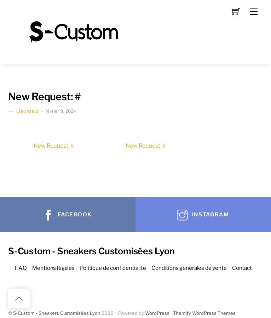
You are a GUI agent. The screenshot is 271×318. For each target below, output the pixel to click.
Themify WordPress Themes (204, 313)
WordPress (157, 313)
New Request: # (44, 96)
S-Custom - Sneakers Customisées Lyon (56, 313)
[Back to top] (19, 298)
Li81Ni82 (27, 111)
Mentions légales (53, 268)
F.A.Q (21, 268)
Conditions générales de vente (189, 268)
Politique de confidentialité (113, 268)
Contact (242, 268)
